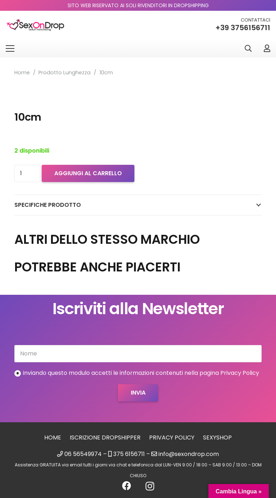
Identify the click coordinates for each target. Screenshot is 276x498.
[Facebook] (126, 485)
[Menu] (10, 48)
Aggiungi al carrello (88, 173)
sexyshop (217, 437)
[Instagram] (150, 486)
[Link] (267, 48)
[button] (248, 49)
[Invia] (138, 392)
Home (22, 72)
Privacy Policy (171, 437)
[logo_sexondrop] (35, 25)
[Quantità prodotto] (27, 173)
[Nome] (138, 353)
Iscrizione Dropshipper (105, 437)
